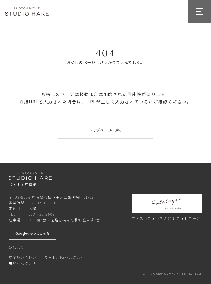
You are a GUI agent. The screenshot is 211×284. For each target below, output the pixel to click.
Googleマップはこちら (32, 233)
